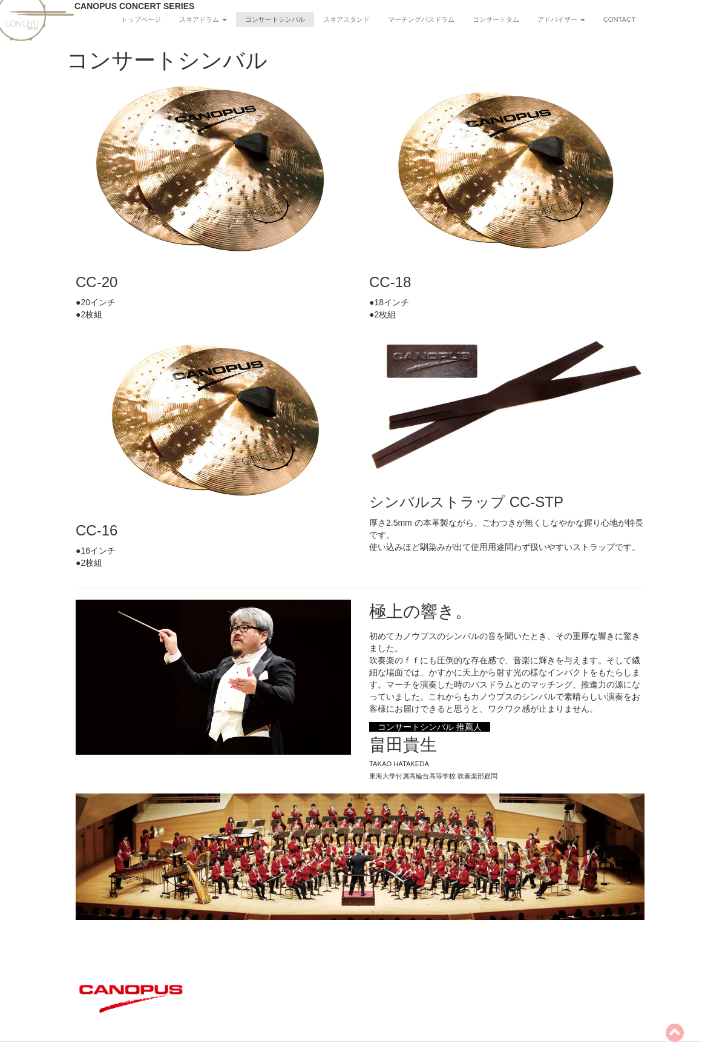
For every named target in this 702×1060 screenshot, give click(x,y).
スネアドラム (203, 19)
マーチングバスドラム (421, 19)
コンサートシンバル (275, 19)
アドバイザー (561, 19)
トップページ (141, 19)
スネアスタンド (346, 19)
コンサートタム (496, 19)
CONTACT (619, 19)
